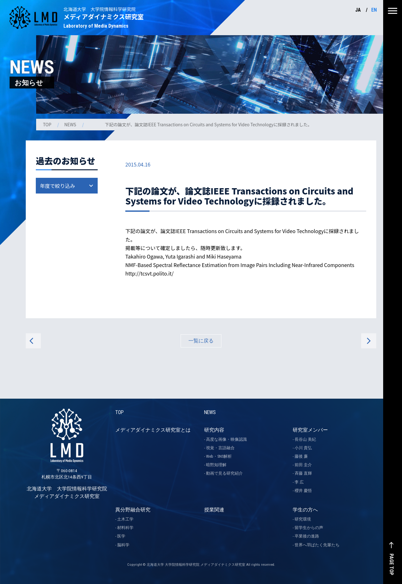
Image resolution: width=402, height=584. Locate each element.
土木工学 (125, 519)
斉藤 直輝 (303, 473)
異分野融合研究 (132, 510)
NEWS (72, 124)
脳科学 (123, 545)
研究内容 (214, 430)
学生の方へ (305, 510)
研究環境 (303, 519)
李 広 (299, 482)
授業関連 (214, 510)
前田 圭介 (303, 464)
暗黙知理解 (216, 464)
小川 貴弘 (303, 447)
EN (374, 10)
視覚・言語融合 (220, 447)
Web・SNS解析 (219, 456)
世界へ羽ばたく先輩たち (317, 545)
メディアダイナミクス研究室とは (153, 430)
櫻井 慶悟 (303, 490)
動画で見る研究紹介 (224, 473)
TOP (48, 124)
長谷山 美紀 (305, 439)
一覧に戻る (201, 341)
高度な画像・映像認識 (226, 439)
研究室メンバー (310, 430)
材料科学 (125, 527)
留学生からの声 (309, 527)
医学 (121, 536)
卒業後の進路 (307, 536)
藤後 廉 (301, 456)
